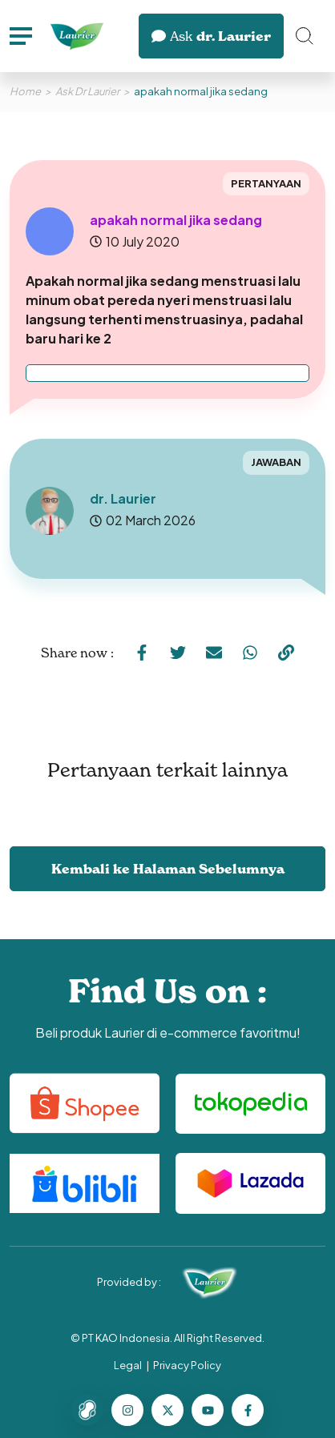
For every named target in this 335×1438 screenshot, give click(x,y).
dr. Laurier (211, 36)
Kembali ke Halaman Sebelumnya (168, 869)
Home (25, 91)
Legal (128, 1365)
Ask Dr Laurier (87, 91)
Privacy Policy (187, 1365)
